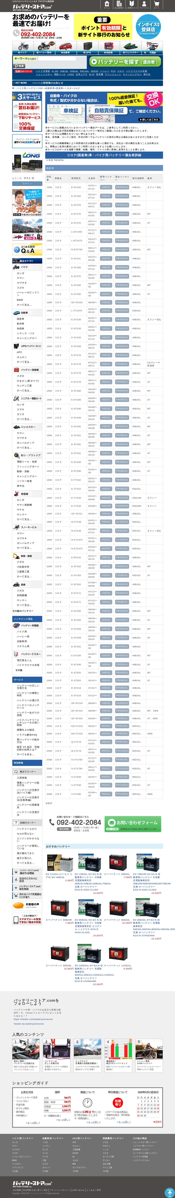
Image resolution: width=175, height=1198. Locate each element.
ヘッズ (105, 1149)
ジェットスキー (44, 74)
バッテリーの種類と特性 (28, 694)
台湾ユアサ (82, 74)
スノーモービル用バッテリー (145, 1153)
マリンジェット (113, 74)
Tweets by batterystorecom (29, 1024)
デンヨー (106, 1160)
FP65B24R (122, 498)
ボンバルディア (26, 443)
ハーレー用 (23, 636)
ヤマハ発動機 (24, 505)
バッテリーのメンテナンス (28, 706)
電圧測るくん (24, 660)
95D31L (106, 751)
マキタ (105, 1153)
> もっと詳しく (33, 1123)
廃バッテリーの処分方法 (28, 740)
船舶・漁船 (23, 471)
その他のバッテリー (23, 611)
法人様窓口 (119, 4)
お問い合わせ (78, 1190)
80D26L (106, 531)
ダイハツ (46, 1167)
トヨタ (68, 88)
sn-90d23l (122, 522)
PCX (113, 71)
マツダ (45, 1156)
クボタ (20, 376)
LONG (70, 74)
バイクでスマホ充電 (136, 71)
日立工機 (106, 1164)
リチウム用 (23, 646)
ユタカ (75, 1160)
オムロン (22, 357)
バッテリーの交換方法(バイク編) (28, 791)
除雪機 (99, 74)
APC (19, 352)
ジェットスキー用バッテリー (145, 1142)
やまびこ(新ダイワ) (28, 381)
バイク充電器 (43, 71)
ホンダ (20, 273)
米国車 (20, 328)
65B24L (74, 71)
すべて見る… (24, 305)
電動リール (60, 74)
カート (157, 4)
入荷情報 (22, 778)
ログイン (27, 183)
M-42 (92, 74)
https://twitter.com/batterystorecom (33, 1019)
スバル (45, 1153)
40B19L (64, 71)
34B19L (106, 187)
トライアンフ (18, 1167)
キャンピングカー (132, 74)
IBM (74, 1164)
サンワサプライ (79, 1167)
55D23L (106, 522)
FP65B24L (122, 223)
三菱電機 (76, 1149)
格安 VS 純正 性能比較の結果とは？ (28, 748)
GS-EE (75, 1153)
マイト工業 (107, 1167)
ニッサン (46, 1146)
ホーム (107, 4)
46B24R (106, 498)
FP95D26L (122, 531)
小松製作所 (23, 567)
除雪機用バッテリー (141, 1149)
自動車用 (49, 88)
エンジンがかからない (28, 839)
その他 (18, 670)
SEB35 (94, 71)
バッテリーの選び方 (28, 700)
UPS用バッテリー (82, 1138)
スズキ (20, 288)
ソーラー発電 (24, 481)
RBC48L (84, 71)
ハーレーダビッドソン (28, 293)
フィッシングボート (28, 466)
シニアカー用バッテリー (143, 1146)
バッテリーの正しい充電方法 (28, 686)
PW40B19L (122, 187)
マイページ (144, 4)
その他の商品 (140, 1138)
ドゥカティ (17, 1164)
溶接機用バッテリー (113, 1138)
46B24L (106, 223)
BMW (20, 300)
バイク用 (22, 631)
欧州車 (20, 323)
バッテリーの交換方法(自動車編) (28, 798)
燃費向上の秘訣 (26, 730)
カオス (120, 71)
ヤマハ (20, 278)
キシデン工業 (24, 385)
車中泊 (147, 74)
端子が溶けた (24, 858)
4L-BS (55, 71)
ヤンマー (22, 514)
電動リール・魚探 (27, 461)
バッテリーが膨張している (28, 847)
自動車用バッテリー (53, 1138)
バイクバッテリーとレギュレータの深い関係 (28, 722)
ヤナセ (20, 509)
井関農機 (22, 595)
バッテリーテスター (141, 1160)
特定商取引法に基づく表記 (35, 1190)
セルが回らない (26, 833)
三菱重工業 (23, 571)
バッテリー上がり (27, 829)
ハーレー (104, 71)
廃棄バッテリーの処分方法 (28, 783)
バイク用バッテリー (22, 1138)
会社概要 (17, 1190)
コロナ (76, 88)
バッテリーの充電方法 (28, 813)
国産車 (59, 88)
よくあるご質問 (93, 1190)
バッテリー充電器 (140, 1156)
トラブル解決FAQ (27, 735)
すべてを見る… (25, 754)
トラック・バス (26, 333)
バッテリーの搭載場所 (28, 806)
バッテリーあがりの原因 (28, 713)
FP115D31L (122, 751)
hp (73, 1156)
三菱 (44, 1160)
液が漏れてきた (26, 853)
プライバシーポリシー (60, 1190)
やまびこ (106, 1146)
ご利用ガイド (131, 4)
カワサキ (22, 283)
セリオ (20, 414)
